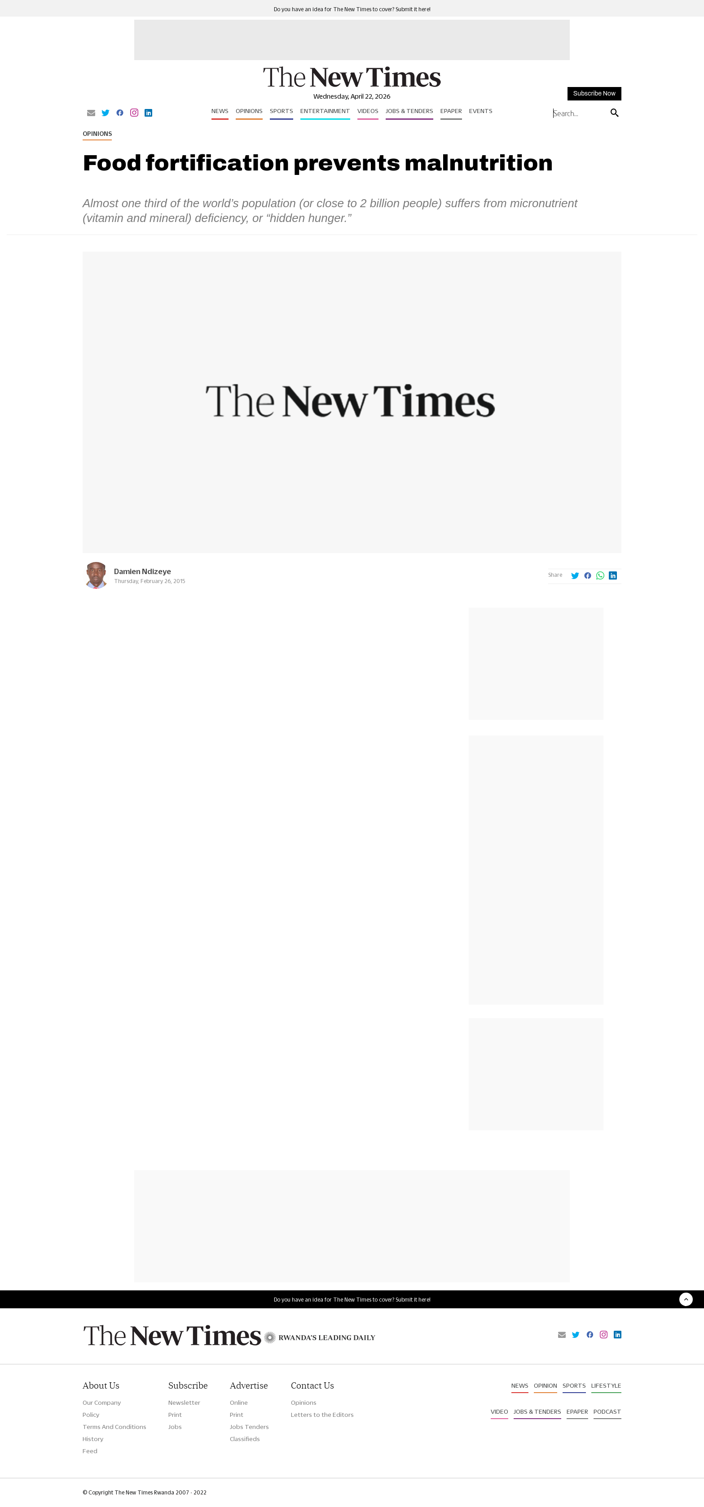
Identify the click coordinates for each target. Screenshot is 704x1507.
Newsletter (184, 1402)
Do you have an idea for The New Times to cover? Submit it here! (352, 9)
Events (481, 110)
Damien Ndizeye (142, 571)
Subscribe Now (594, 93)
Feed (90, 1451)
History (93, 1438)
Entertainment (325, 110)
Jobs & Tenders (409, 110)
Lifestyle (606, 1385)
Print (175, 1414)
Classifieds (245, 1438)
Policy (91, 1414)
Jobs (175, 1426)
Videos (367, 110)
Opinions (249, 110)
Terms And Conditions (114, 1426)
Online (239, 1402)
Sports (281, 110)
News (220, 110)
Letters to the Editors (322, 1414)
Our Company (102, 1402)
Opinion (545, 1385)
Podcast (607, 1411)
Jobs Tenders (249, 1426)
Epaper (451, 110)
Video (499, 1411)
